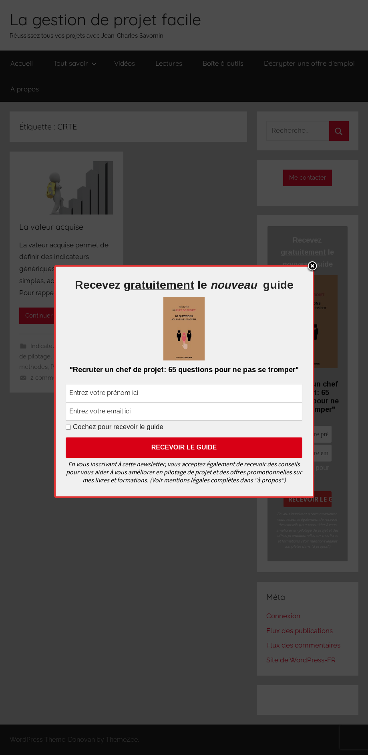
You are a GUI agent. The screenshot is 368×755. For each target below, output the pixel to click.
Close (312, 267)
